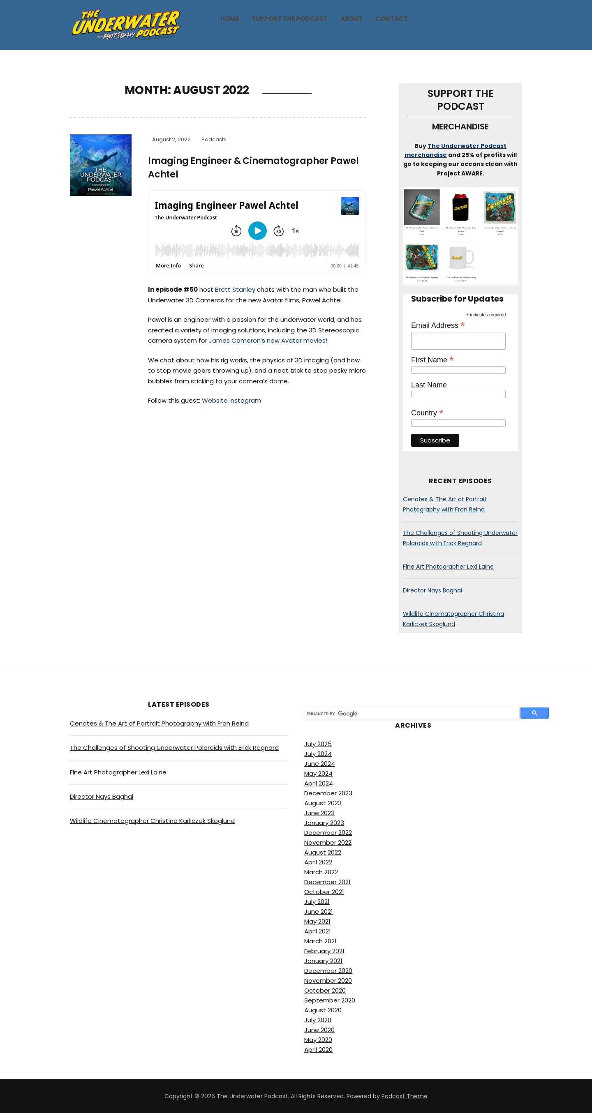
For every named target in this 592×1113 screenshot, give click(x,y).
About (351, 18)
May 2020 (318, 1039)
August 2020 (323, 1010)
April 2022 (318, 862)
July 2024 (318, 753)
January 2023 (324, 822)
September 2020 (329, 1000)
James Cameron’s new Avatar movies (267, 340)
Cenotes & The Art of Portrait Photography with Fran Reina (159, 723)
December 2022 (328, 832)
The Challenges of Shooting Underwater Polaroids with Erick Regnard (174, 747)
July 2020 (317, 1020)
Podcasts (214, 139)
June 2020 (319, 1029)
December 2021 (327, 882)
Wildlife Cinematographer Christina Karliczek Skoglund (152, 820)
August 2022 (322, 852)
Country (427, 413)
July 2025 (318, 744)
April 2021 (317, 931)
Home (229, 18)
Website (215, 400)
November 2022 (328, 842)
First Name (432, 360)
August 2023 (323, 803)
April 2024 (318, 783)
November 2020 (328, 980)
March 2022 (321, 872)
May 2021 (317, 921)
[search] (409, 714)
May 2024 (318, 773)
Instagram (245, 400)
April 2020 (318, 1049)
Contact (391, 18)
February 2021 (324, 951)
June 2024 (319, 763)
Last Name (429, 385)
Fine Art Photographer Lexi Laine (448, 566)
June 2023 (319, 813)
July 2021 (317, 901)
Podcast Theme (405, 1096)
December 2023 (328, 793)
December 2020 (328, 970)
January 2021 (323, 960)
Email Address (438, 325)
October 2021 (324, 891)
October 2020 (325, 990)
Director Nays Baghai (432, 590)
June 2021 (318, 911)
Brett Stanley (235, 289)
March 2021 (320, 941)
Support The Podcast (289, 18)
